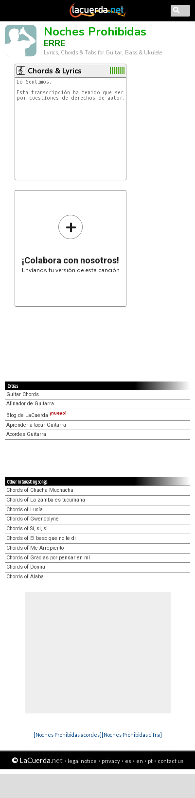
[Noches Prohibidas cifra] (132, 734)
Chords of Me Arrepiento (35, 548)
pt (150, 761)
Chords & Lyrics (55, 71)
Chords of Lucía (24, 509)
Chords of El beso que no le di (41, 538)
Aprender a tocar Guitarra (36, 425)
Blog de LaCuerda (36, 415)
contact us (171, 761)
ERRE (54, 43)
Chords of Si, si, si (27, 528)
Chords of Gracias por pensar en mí (48, 558)
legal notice (82, 761)
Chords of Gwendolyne (32, 519)
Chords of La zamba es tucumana (45, 500)
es (128, 761)
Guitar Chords (22, 394)
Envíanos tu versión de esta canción (71, 243)
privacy (111, 761)
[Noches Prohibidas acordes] (68, 734)
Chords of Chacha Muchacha (39, 490)
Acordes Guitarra (26, 434)
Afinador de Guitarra (30, 403)
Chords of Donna (25, 567)
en (139, 761)
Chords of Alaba (25, 576)
